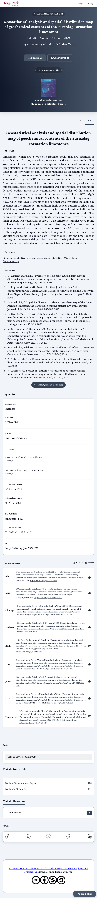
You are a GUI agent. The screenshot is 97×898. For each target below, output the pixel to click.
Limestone (9, 258)
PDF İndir (35, 58)
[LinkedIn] (68, 836)
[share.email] (89, 836)
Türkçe (81, 4)
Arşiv (5, 745)
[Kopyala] (89, 577)
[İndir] (89, 813)
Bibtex (89, 562)
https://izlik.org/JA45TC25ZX (21, 548)
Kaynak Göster (60, 58)
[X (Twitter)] (48, 836)
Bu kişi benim (35, 457)
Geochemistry (11, 261)
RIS (76, 562)
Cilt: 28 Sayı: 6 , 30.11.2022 (22, 757)
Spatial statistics (52, 258)
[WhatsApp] (28, 836)
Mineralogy (70, 258)
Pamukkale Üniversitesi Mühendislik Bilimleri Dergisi (48, 102)
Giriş (90, 4)
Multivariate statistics (29, 258)
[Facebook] (7, 836)
